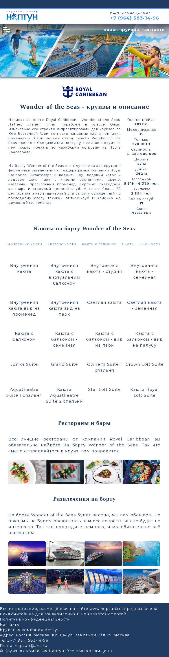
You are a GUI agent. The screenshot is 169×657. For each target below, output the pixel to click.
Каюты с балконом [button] (99, 244)
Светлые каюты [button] (62, 244)
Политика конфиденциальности (35, 619)
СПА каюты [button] (150, 244)
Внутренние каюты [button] (24, 244)
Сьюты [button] (128, 244)
